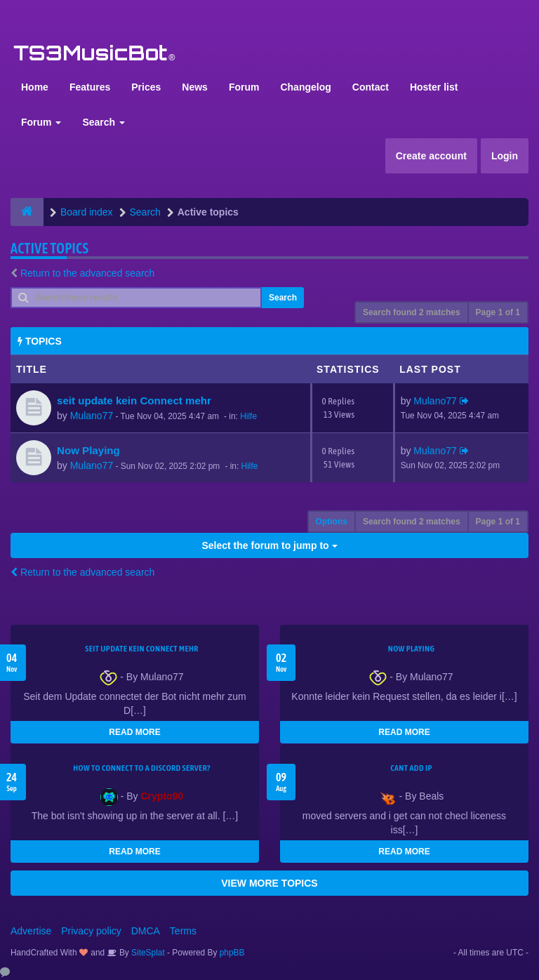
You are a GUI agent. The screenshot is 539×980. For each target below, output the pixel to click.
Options (331, 522)
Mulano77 (92, 415)
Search (103, 122)
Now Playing (88, 450)
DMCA (145, 930)
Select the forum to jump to (269, 545)
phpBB (232, 953)
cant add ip (411, 768)
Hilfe (248, 416)
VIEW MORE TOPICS (269, 883)
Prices (146, 87)
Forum (244, 87)
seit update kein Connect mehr (134, 400)
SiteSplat (147, 953)
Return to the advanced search (87, 273)
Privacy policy (91, 930)
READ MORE (134, 732)
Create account (431, 155)
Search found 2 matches (411, 312)
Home (34, 87)
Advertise (31, 930)
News (195, 87)
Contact (370, 87)
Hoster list (434, 87)
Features (89, 87)
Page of (498, 312)
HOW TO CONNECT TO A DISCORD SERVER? (142, 768)
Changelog (305, 87)
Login (504, 155)
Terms (183, 930)
